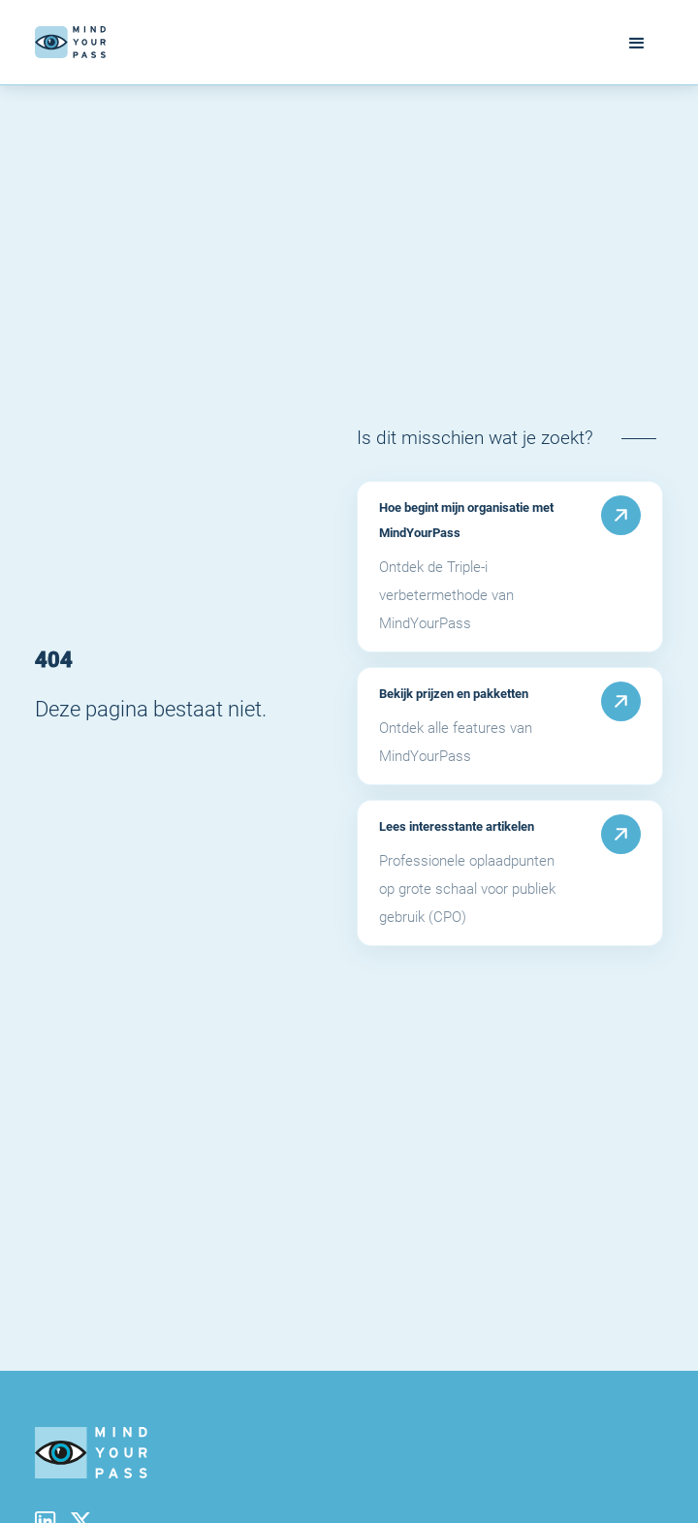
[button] (637, 42)
